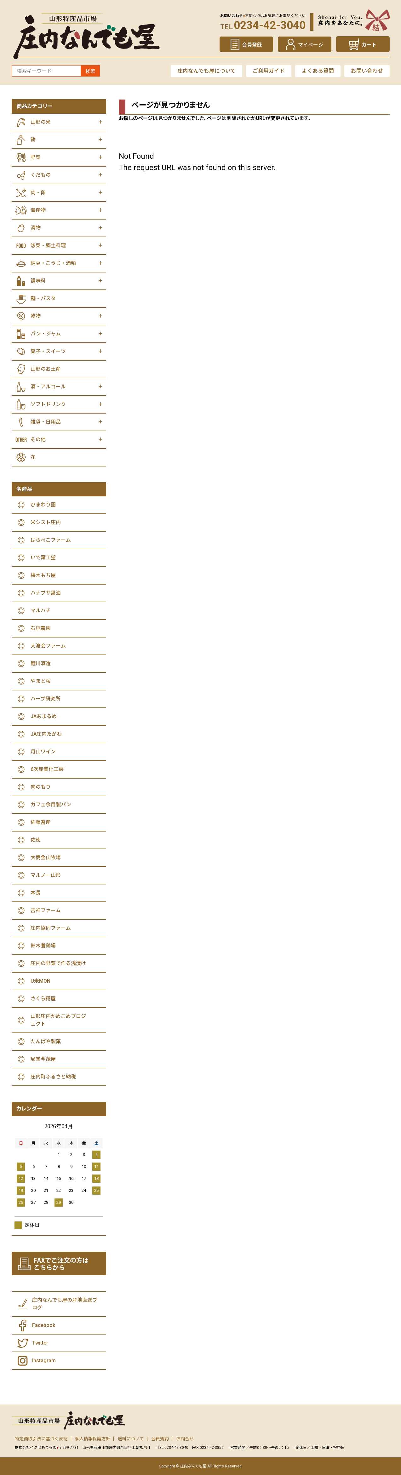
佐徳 (36, 840)
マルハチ (41, 611)
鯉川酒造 (41, 663)
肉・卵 (38, 193)
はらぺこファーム (51, 540)
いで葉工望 (43, 558)
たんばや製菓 (46, 1041)
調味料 (38, 281)
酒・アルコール (48, 387)
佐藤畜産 (41, 822)
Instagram (44, 1361)
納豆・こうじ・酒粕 (53, 263)
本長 (36, 893)
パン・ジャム (46, 334)
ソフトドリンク (48, 404)
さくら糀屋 (43, 999)
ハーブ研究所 (45, 699)
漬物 (36, 228)
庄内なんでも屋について (206, 71)
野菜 (36, 157)
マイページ (310, 45)
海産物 (38, 210)
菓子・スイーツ (48, 351)
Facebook (43, 1325)
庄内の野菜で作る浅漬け (58, 963)
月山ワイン (43, 752)
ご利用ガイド (269, 71)
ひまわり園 (43, 505)
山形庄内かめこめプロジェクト (58, 1020)
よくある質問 (318, 71)
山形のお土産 (46, 369)
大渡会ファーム (48, 646)
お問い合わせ (367, 71)
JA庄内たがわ (46, 734)
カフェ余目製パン (51, 805)
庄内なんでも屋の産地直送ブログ (64, 1304)
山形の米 (41, 122)
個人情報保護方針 (92, 1439)
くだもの (41, 175)
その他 (38, 440)
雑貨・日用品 (46, 422)
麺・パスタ (43, 298)
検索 (90, 71)
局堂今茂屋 (43, 1059)
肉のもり (41, 787)
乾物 (36, 316)
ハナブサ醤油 (46, 593)
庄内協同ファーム (51, 928)
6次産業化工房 (47, 769)
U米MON (40, 981)
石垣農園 (41, 628)
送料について (130, 1439)
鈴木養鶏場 (43, 946)
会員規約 (160, 1439)
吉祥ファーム (46, 910)
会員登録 (252, 45)
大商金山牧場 (46, 857)
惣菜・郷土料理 (48, 246)
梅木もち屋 (43, 575)
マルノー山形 (46, 875)
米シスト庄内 (46, 522)
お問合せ (185, 1439)
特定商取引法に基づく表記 (41, 1439)
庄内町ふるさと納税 (53, 1077)
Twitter (40, 1343)
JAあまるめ (44, 716)
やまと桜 (41, 681)
